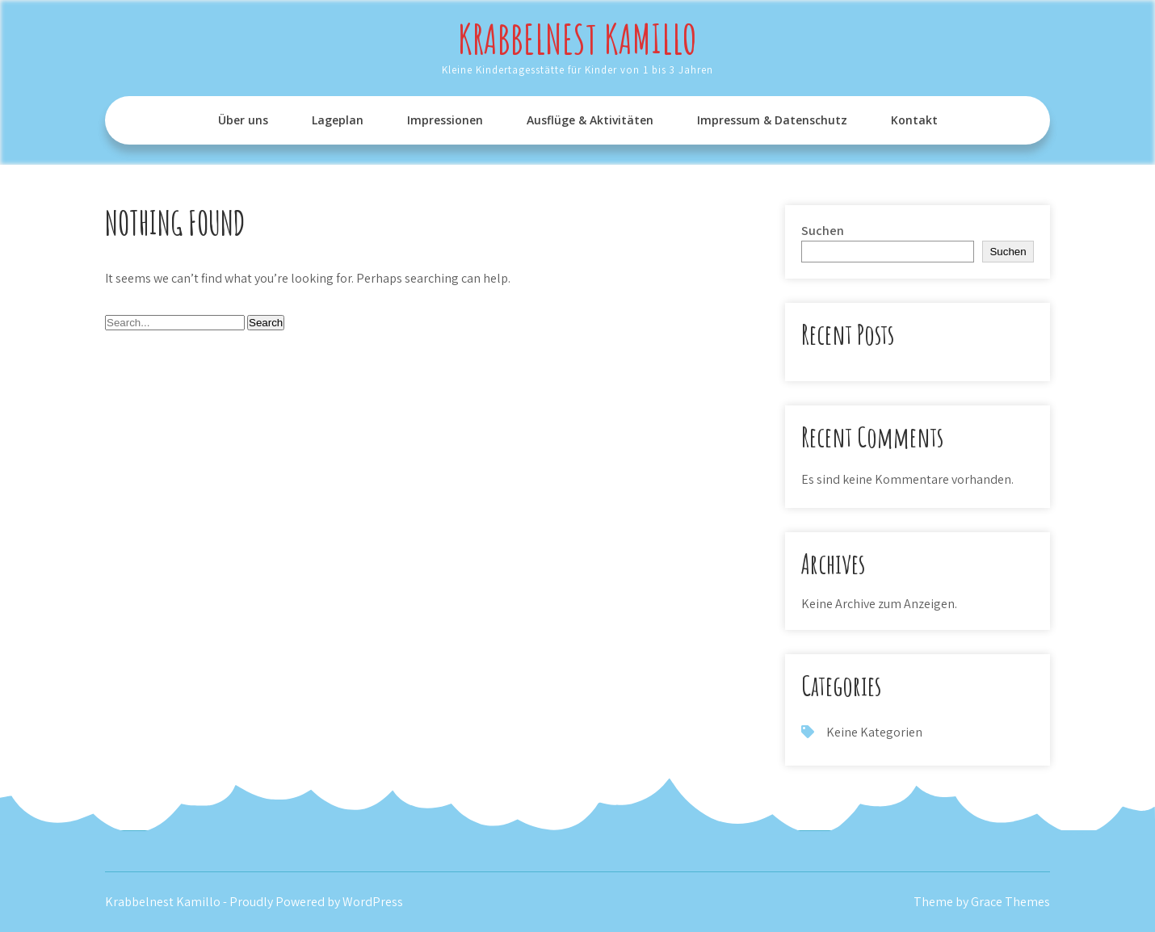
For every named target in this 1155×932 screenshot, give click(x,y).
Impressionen (445, 120)
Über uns (243, 120)
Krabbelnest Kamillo (577, 38)
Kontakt (914, 120)
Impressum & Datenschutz (772, 120)
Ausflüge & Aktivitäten (590, 120)
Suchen (822, 230)
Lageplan (337, 120)
